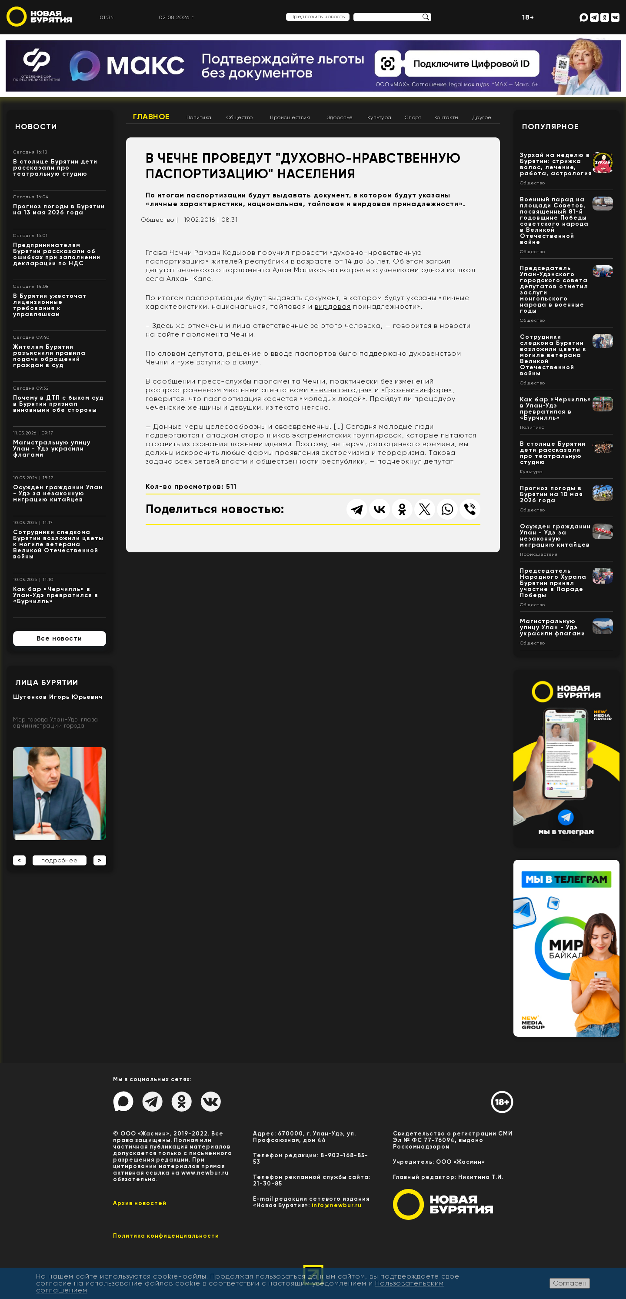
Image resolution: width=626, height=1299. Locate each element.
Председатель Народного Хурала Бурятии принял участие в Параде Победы (553, 583)
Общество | (159, 219)
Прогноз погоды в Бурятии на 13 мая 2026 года (59, 209)
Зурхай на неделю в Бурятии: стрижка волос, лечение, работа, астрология (556, 164)
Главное (151, 116)
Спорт (413, 117)
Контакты (446, 117)
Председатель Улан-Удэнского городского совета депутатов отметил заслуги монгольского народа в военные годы (554, 289)
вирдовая (333, 306)
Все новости (59, 638)
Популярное (550, 126)
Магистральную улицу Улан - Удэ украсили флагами (51, 448)
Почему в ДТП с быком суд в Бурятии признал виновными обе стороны (58, 404)
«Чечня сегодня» (341, 390)
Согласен (569, 1283)
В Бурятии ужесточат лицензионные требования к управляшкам (50, 305)
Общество (239, 117)
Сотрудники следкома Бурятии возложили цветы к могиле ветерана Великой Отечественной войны (58, 544)
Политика (199, 117)
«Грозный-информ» (417, 390)
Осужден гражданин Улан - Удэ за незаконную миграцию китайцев (58, 493)
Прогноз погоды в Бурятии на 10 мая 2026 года (551, 494)
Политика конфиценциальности (166, 1235)
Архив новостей (139, 1203)
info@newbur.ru (337, 1205)
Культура (379, 117)
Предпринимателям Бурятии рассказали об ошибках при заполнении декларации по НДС (56, 254)
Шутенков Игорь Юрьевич (58, 697)
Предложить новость (317, 16)
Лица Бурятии (46, 682)
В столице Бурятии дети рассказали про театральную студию (55, 167)
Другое (482, 117)
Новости (36, 126)
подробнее (59, 860)
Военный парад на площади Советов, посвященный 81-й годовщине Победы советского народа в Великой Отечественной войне (554, 221)
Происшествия (290, 117)
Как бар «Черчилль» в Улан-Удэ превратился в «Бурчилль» (55, 595)
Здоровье (340, 117)
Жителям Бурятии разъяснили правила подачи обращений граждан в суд (49, 356)
